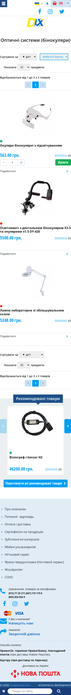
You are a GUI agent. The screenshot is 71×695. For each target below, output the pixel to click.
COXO (9, 577)
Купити (63, 162)
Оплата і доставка (18, 524)
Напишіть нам (21, 623)
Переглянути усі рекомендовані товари (33, 483)
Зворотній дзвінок (24, 634)
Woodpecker (14, 570)
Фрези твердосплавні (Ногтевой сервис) (34, 562)
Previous (3, 426)
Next (67, 426)
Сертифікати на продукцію (24, 532)
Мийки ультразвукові (20, 547)
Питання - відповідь (19, 517)
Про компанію (15, 509)
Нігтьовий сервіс (17, 554)
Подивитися (8, 171)
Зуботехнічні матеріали (22, 539)
